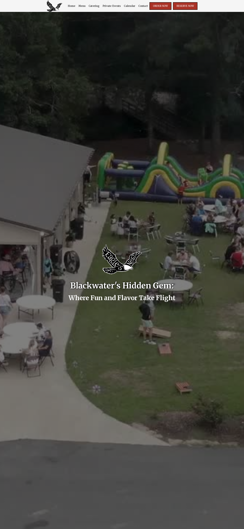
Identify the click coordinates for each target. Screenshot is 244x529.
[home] (54, 6)
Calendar (129, 5)
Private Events (112, 5)
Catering (94, 5)
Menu (81, 5)
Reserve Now (185, 5)
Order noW (160, 5)
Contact (143, 5)
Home (71, 5)
